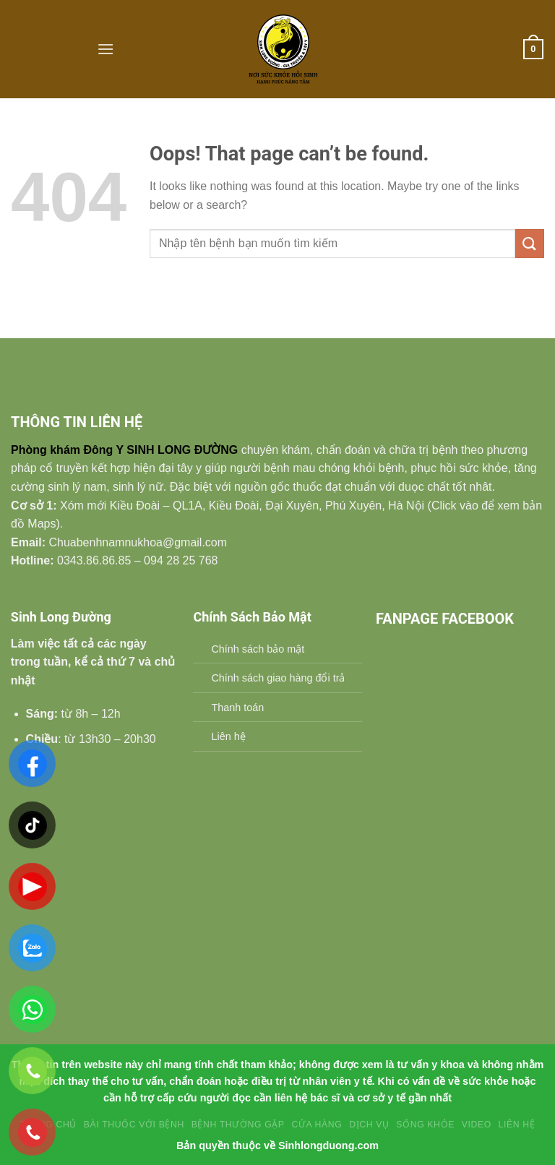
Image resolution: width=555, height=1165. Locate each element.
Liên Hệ (517, 1124)
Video (476, 1124)
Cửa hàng (316, 1124)
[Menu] (105, 48)
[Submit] (529, 243)
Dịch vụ (369, 1124)
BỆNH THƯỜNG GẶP (238, 1124)
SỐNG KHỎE (425, 1124)
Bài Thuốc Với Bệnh (134, 1124)
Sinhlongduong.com (328, 1145)
